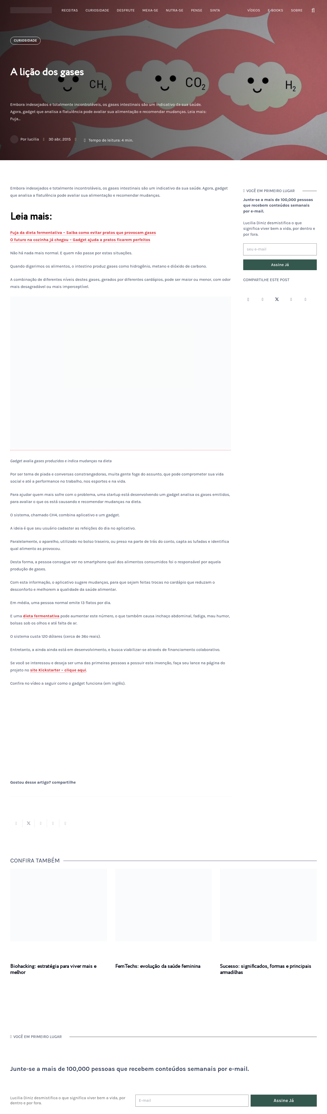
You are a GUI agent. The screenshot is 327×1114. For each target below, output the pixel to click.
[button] (313, 10)
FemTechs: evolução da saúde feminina (157, 966)
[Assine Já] (280, 264)
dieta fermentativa (41, 616)
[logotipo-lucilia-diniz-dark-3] (31, 10)
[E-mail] (192, 1101)
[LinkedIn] (305, 299)
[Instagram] (248, 299)
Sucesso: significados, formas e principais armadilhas (265, 969)
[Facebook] (263, 299)
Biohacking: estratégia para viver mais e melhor (53, 969)
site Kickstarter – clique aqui (58, 670)
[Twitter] (277, 299)
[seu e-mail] (280, 249)
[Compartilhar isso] (16, 823)
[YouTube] (291, 299)
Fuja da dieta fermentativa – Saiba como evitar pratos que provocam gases (83, 232)
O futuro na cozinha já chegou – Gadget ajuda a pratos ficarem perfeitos (80, 239)
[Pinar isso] (53, 823)
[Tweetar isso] (28, 823)
